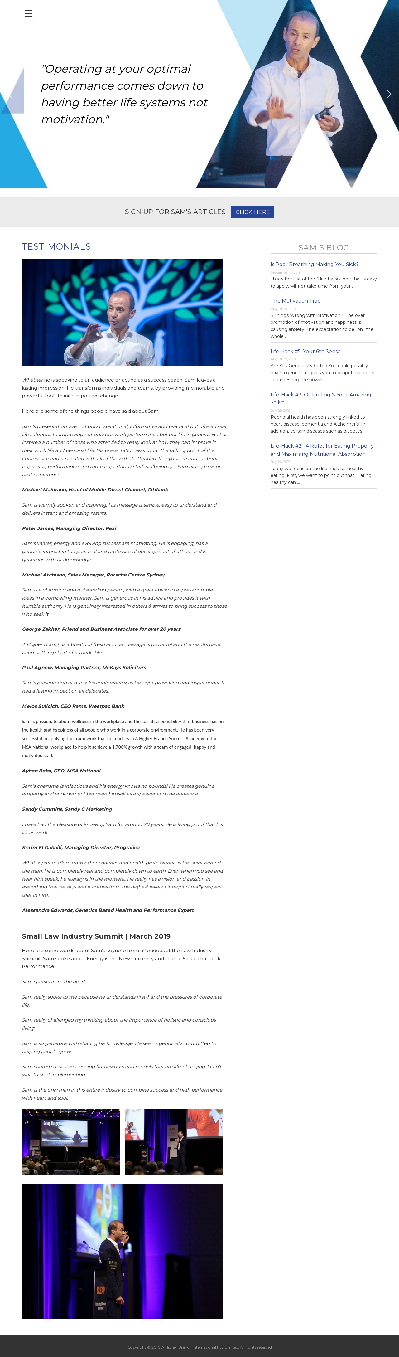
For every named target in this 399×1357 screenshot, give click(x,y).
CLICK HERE (253, 212)
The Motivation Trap (296, 301)
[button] (10, 94)
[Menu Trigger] (28, 13)
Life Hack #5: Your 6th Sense (306, 351)
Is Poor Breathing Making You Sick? (315, 264)
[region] (199, 94)
